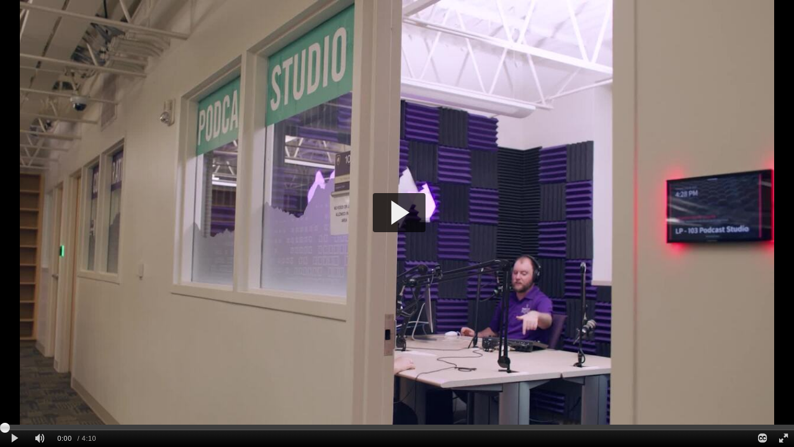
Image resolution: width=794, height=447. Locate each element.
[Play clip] (14, 438)
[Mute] (39, 438)
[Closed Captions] (761, 438)
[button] (399, 212)
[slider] (397, 427)
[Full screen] (783, 438)
